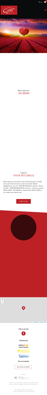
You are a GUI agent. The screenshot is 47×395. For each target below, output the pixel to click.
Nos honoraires (27, 384)
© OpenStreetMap (43, 322)
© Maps (35, 322)
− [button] (2, 302)
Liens (32, 384)
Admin (35, 384)
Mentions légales (19, 384)
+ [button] (2, 299)
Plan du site (12, 384)
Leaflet (30, 322)
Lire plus (23, 201)
